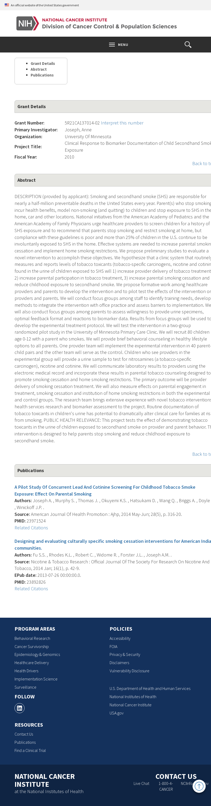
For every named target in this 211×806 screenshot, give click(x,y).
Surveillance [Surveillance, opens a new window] (25, 687)
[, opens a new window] (20, 708)
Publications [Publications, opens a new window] (25, 742)
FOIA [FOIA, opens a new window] (113, 646)
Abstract (39, 69)
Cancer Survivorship (32, 646)
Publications (42, 75)
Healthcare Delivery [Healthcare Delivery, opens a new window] (32, 662)
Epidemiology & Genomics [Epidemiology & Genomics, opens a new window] (37, 654)
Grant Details (43, 63)
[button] (188, 44)
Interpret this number (122, 123)
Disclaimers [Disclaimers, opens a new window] (119, 662)
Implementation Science (36, 679)
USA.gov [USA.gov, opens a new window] (117, 713)
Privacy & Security (125, 654)
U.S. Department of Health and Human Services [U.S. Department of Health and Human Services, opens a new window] (150, 688)
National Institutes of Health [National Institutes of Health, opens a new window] (133, 696)
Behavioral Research (32, 638)
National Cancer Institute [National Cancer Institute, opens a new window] (131, 704)
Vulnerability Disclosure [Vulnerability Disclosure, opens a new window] (129, 670)
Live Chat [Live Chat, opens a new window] (141, 783)
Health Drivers (26, 670)
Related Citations (31, 528)
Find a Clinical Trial (30, 750)
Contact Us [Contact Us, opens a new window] (24, 734)
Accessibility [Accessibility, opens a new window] (120, 638)
